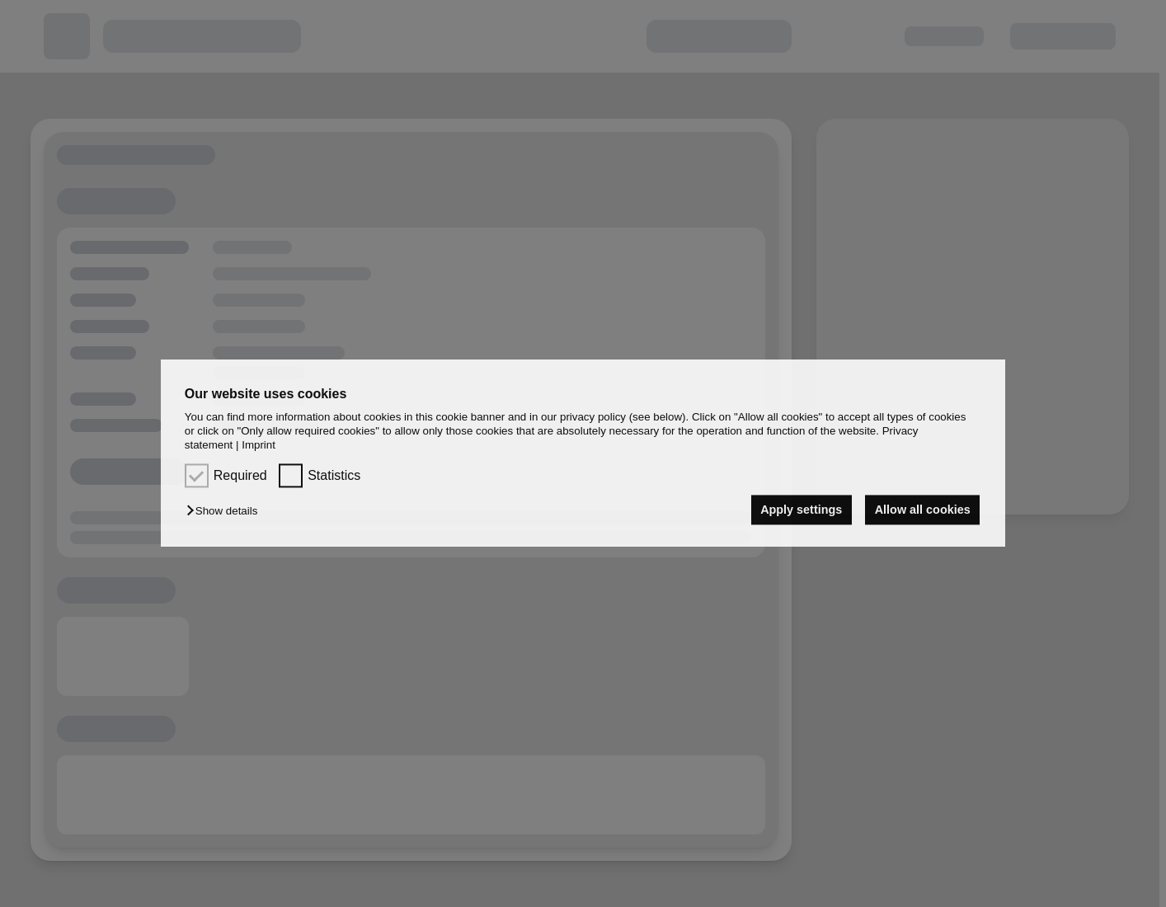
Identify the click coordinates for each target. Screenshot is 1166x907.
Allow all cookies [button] (923, 509)
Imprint (258, 445)
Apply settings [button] (801, 509)
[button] (226, 511)
